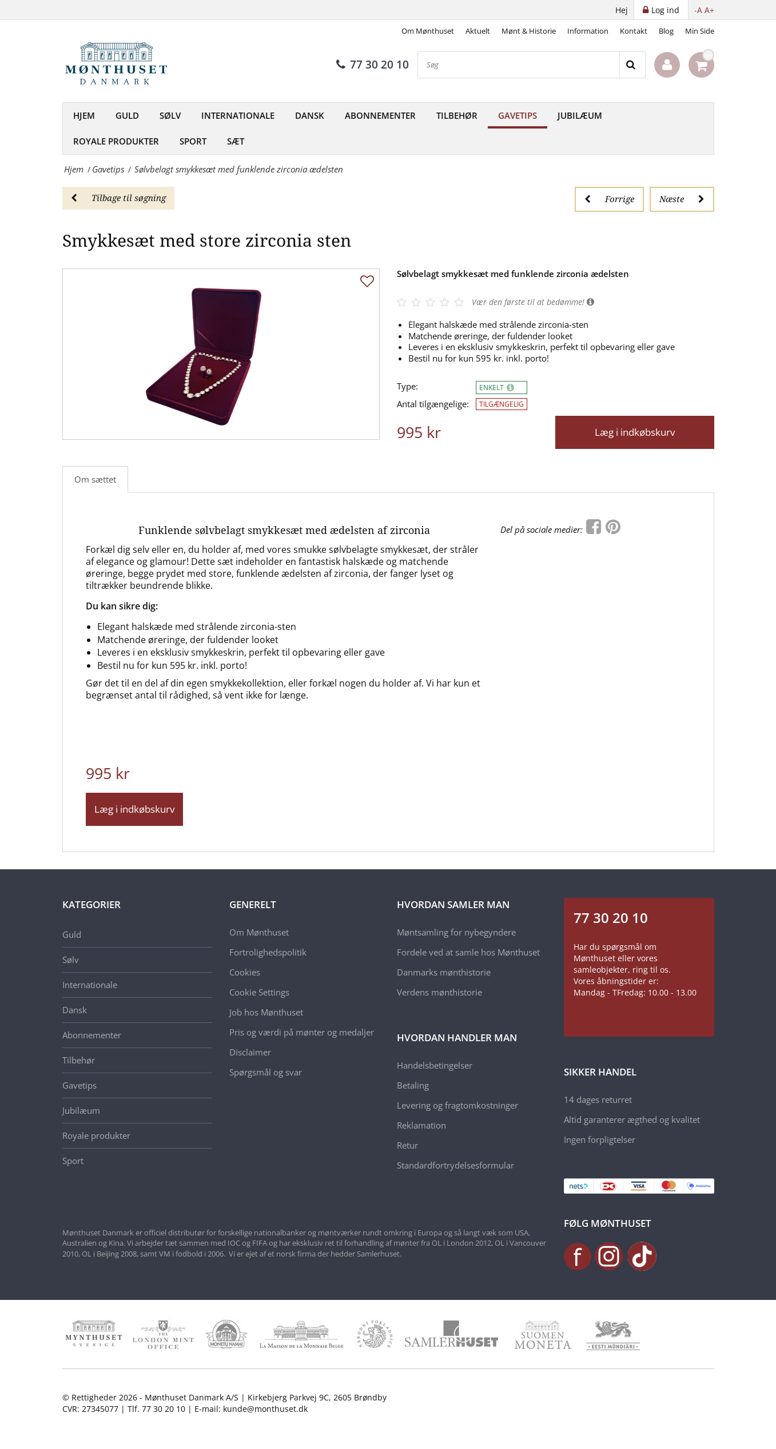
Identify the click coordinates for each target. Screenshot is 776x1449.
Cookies (244, 972)
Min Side (699, 31)
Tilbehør (456, 115)
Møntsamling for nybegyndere (456, 932)
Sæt (235, 141)
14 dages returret (598, 1099)
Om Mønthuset (427, 31)
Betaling (413, 1085)
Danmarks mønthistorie (444, 972)
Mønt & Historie (529, 31)
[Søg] (518, 65)
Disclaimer (250, 1052)
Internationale (237, 115)
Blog (666, 31)
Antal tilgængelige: (433, 404)
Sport (193, 141)
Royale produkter (116, 141)
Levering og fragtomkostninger (457, 1105)
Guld (127, 115)
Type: (407, 386)
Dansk (309, 115)
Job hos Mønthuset (266, 1012)
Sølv (170, 115)
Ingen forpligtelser (599, 1139)
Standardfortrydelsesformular (455, 1165)
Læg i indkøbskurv (635, 432)
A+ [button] (709, 10)
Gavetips (517, 115)
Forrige (609, 198)
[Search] (632, 65)
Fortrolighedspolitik (268, 952)
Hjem (84, 115)
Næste (682, 198)
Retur (407, 1145)
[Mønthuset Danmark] (119, 65)
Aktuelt (477, 31)
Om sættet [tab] (95, 479)
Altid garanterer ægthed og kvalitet (632, 1119)
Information (587, 31)
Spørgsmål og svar (265, 1072)
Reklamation (421, 1125)
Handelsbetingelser (434, 1065)
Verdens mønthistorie (439, 992)
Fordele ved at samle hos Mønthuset (468, 952)
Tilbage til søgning (118, 197)
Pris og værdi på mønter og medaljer (301, 1032)
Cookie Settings (259, 992)
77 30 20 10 (372, 64)
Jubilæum (580, 115)
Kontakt (633, 31)
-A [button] (698, 10)
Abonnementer (380, 115)
